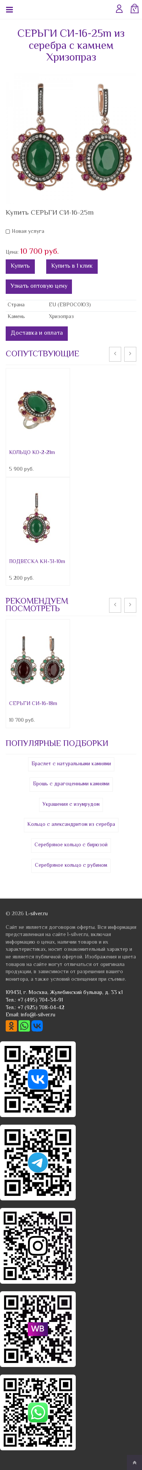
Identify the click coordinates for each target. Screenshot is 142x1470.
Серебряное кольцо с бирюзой (71, 845)
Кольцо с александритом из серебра (71, 825)
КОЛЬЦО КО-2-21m (32, 453)
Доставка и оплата (37, 333)
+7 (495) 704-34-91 (40, 1000)
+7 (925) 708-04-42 (40, 1008)
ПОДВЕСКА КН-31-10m (37, 562)
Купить (20, 266)
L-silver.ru (36, 914)
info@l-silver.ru (38, 1015)
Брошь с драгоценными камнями (71, 784)
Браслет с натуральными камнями (71, 764)
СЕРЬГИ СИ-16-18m (33, 704)
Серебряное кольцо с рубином (71, 865)
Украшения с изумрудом (71, 805)
